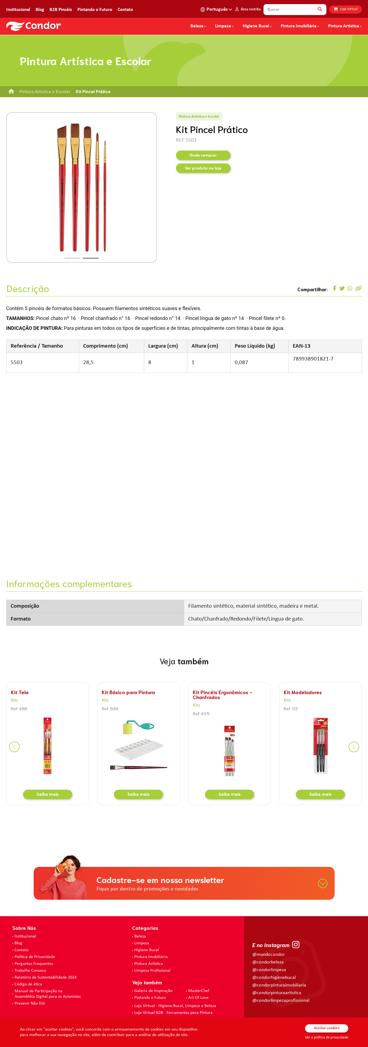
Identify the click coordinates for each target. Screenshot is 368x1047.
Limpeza (141, 943)
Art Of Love (198, 998)
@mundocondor (268, 954)
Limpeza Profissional (152, 970)
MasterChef (198, 991)
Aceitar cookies (327, 1028)
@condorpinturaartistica (276, 993)
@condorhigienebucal (274, 977)
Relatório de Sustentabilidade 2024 (46, 977)
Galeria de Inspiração (153, 991)
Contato (125, 9)
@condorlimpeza (269, 970)
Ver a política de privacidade (326, 1038)
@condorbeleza (268, 962)
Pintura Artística (343, 26)
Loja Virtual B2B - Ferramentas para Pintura (173, 1013)
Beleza (196, 26)
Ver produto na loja (203, 168)
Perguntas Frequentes (34, 964)
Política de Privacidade (35, 957)
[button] (72, 258)
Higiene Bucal (256, 26)
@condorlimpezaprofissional (280, 1000)
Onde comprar (203, 155)
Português (217, 9)
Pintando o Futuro (94, 9)
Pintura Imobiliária (298, 26)
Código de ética (28, 984)
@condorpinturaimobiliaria (279, 985)
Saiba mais (48, 794)
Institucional (18, 9)
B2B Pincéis (61, 9)
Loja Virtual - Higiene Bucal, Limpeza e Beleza (175, 1006)
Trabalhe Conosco (30, 970)
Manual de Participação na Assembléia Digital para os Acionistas (48, 994)
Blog (40, 9)
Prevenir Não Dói (30, 1003)
